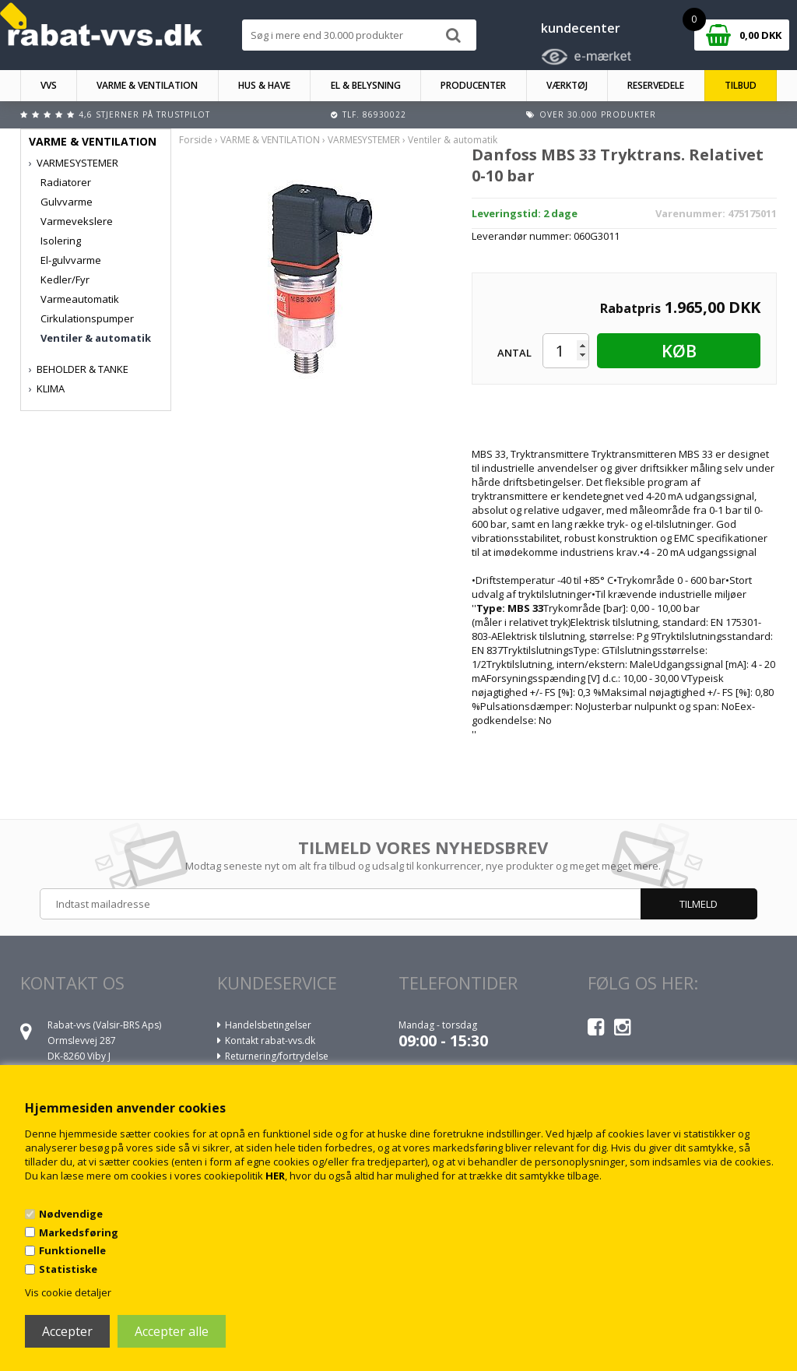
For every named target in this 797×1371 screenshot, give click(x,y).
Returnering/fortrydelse (276, 1056)
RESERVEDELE (655, 85)
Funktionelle (72, 1250)
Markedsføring (78, 1232)
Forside (195, 139)
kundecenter (580, 28)
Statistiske (68, 1269)
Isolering (60, 241)
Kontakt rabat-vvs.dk (270, 1040)
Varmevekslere (76, 221)
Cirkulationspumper (87, 318)
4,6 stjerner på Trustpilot (144, 114)
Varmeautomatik (79, 299)
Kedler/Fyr (65, 279)
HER (275, 1176)
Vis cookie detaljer (68, 1292)
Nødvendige (71, 1214)
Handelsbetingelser (268, 1025)
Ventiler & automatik (95, 338)
